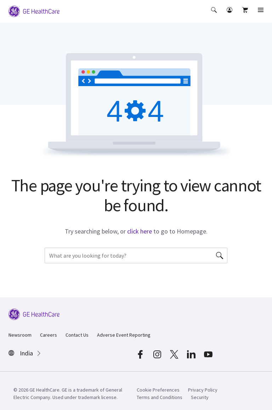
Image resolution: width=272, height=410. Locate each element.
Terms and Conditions (159, 397)
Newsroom (20, 335)
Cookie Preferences (158, 390)
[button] (214, 15)
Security (200, 397)
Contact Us (77, 335)
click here (139, 231)
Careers (48, 335)
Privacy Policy (202, 390)
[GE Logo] (34, 10)
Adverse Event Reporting (124, 335)
